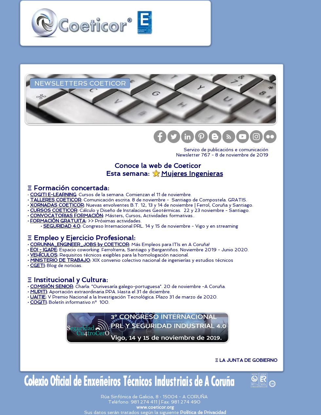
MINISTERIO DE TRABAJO (60, 260)
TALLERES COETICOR (55, 199)
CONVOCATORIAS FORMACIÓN (66, 215)
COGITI (38, 302)
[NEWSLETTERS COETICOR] (80, 83)
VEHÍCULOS (43, 255)
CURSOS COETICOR (53, 210)
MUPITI (38, 291)
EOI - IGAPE (43, 249)
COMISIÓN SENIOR (51, 286)
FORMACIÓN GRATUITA (57, 220)
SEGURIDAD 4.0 (61, 226)
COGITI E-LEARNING (53, 194)
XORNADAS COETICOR (57, 205)
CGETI (37, 265)
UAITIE (38, 297)
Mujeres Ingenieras (192, 173)
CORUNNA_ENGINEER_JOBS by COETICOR (79, 244)
